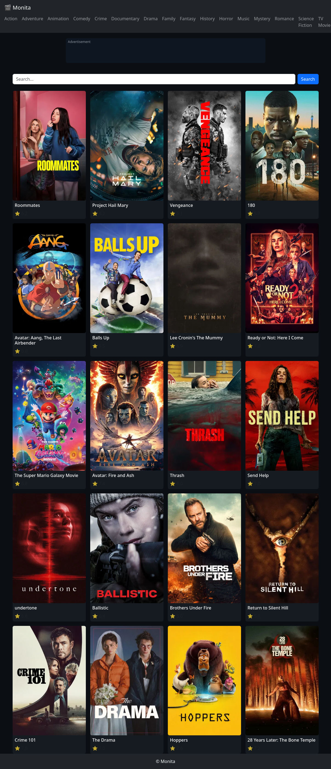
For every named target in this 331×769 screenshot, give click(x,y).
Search (308, 79)
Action (10, 19)
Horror (226, 19)
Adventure (32, 19)
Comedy (81, 19)
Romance (284, 19)
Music (243, 19)
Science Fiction (306, 22)
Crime (101, 19)
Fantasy (188, 19)
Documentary (125, 19)
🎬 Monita (17, 7)
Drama (151, 19)
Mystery (262, 19)
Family (169, 19)
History (207, 19)
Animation (58, 19)
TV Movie (324, 22)
